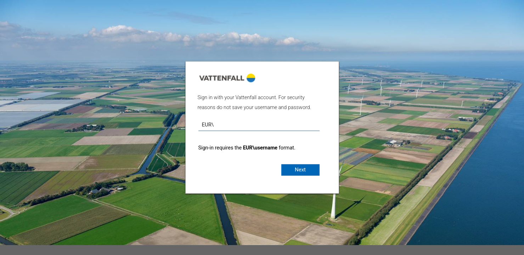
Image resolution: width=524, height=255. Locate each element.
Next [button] (300, 169)
